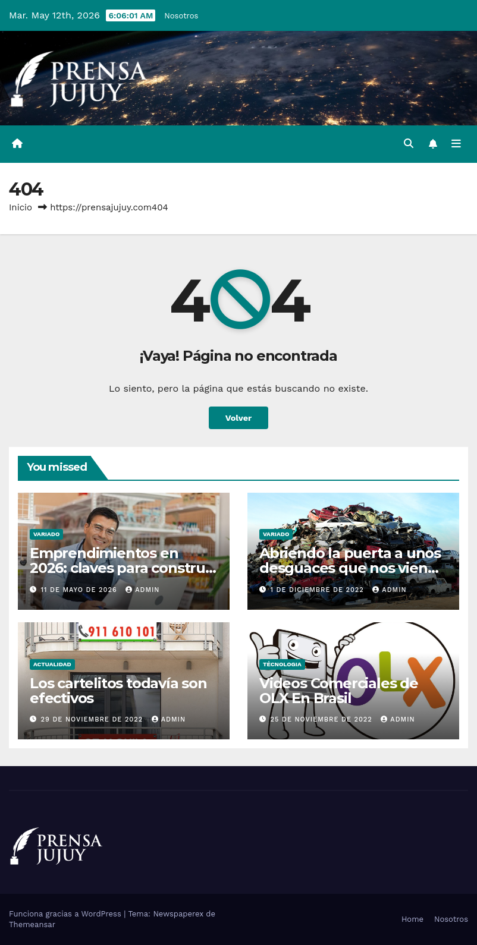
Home (412, 919)
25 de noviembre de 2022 (323, 719)
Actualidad (52, 664)
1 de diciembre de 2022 (319, 590)
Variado (46, 534)
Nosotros (181, 15)
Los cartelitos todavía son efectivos (118, 691)
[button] (408, 143)
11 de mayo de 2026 (80, 590)
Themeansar (32, 924)
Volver (238, 418)
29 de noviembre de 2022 (93, 719)
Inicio (20, 207)
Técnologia (282, 664)
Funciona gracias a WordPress (66, 913)
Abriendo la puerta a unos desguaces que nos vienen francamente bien (352, 567)
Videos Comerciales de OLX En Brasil (338, 691)
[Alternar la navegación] (456, 144)
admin (142, 590)
